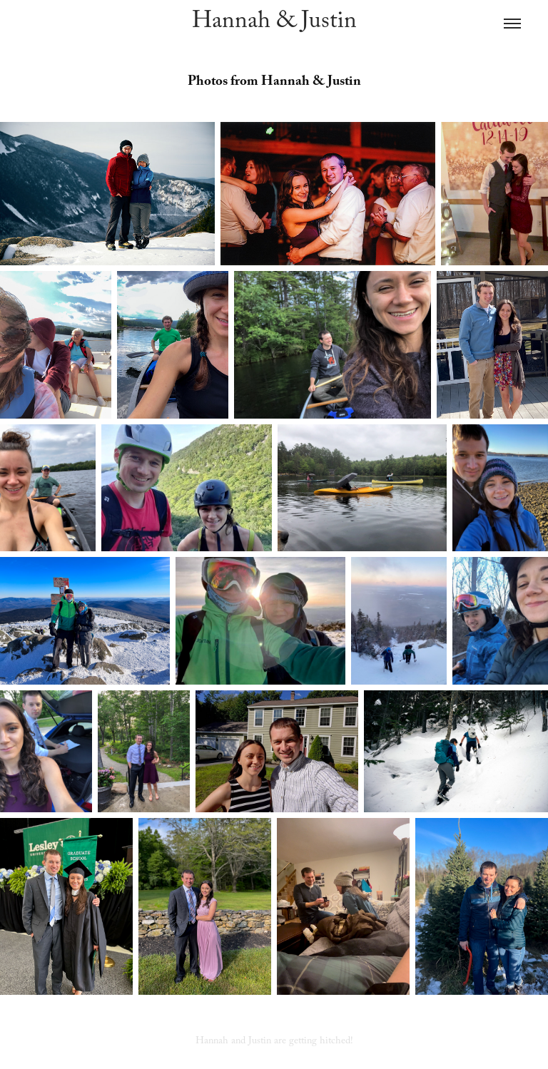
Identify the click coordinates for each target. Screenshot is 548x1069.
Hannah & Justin (274, 24)
